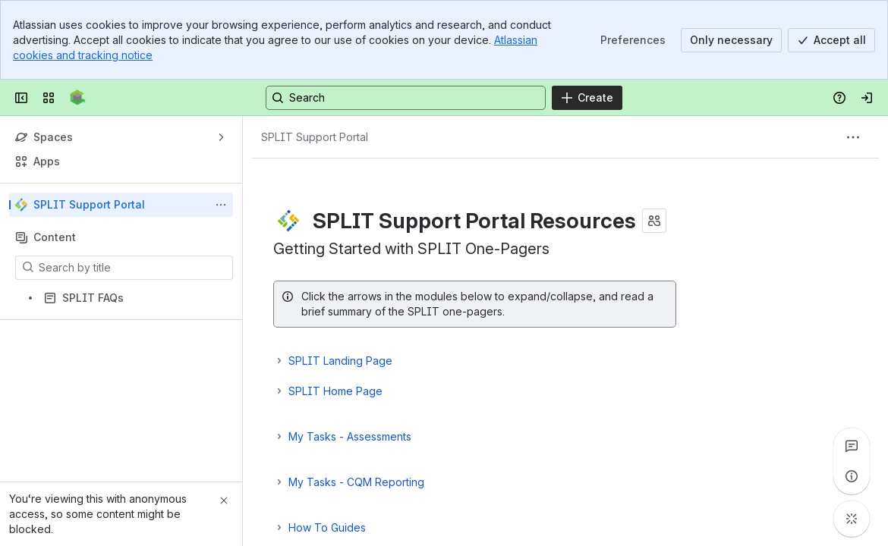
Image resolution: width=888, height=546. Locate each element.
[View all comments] (851, 446)
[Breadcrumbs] (314, 137)
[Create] (587, 98)
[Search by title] (133, 267)
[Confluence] (78, 98)
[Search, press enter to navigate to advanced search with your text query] (406, 98)
